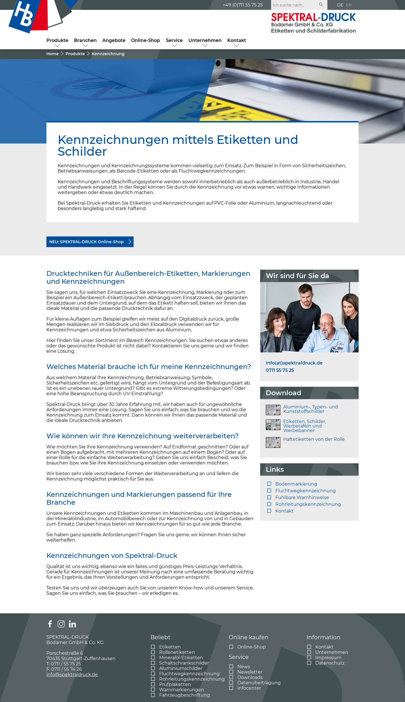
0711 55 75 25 (280, 370)
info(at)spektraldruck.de (294, 363)
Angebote (113, 40)
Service (174, 40)
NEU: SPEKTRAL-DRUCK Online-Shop (86, 241)
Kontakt (236, 40)
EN (349, 5)
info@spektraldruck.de (72, 674)
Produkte (57, 40)
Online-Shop (145, 40)
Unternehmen (205, 40)
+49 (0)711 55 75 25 (243, 5)
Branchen (85, 40)
